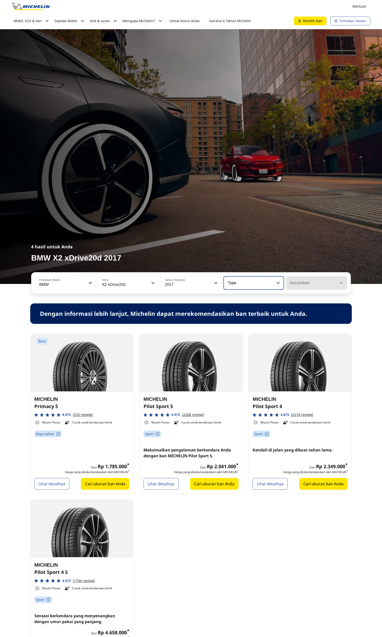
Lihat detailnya (51, 484)
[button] (90, 282)
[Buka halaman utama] (31, 6)
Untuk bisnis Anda (185, 21)
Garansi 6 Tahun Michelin (230, 21)
